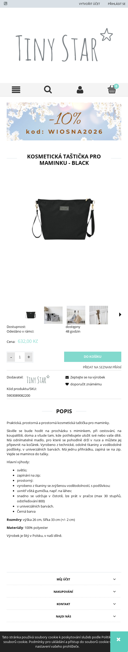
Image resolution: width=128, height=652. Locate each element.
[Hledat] (48, 89)
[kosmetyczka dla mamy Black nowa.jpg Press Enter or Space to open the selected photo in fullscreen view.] (64, 219)
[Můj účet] (80, 90)
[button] (16, 90)
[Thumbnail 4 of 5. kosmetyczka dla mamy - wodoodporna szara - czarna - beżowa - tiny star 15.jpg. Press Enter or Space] (87, 315)
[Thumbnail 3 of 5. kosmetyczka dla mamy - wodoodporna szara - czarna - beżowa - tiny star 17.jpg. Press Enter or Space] (64, 315)
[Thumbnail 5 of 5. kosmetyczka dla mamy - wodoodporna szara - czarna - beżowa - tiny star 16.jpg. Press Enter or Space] (109, 315)
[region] (64, 121)
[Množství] (20, 357)
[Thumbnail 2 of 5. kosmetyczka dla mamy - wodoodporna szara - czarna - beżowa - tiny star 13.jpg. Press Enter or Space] (41, 315)
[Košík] (112, 89)
